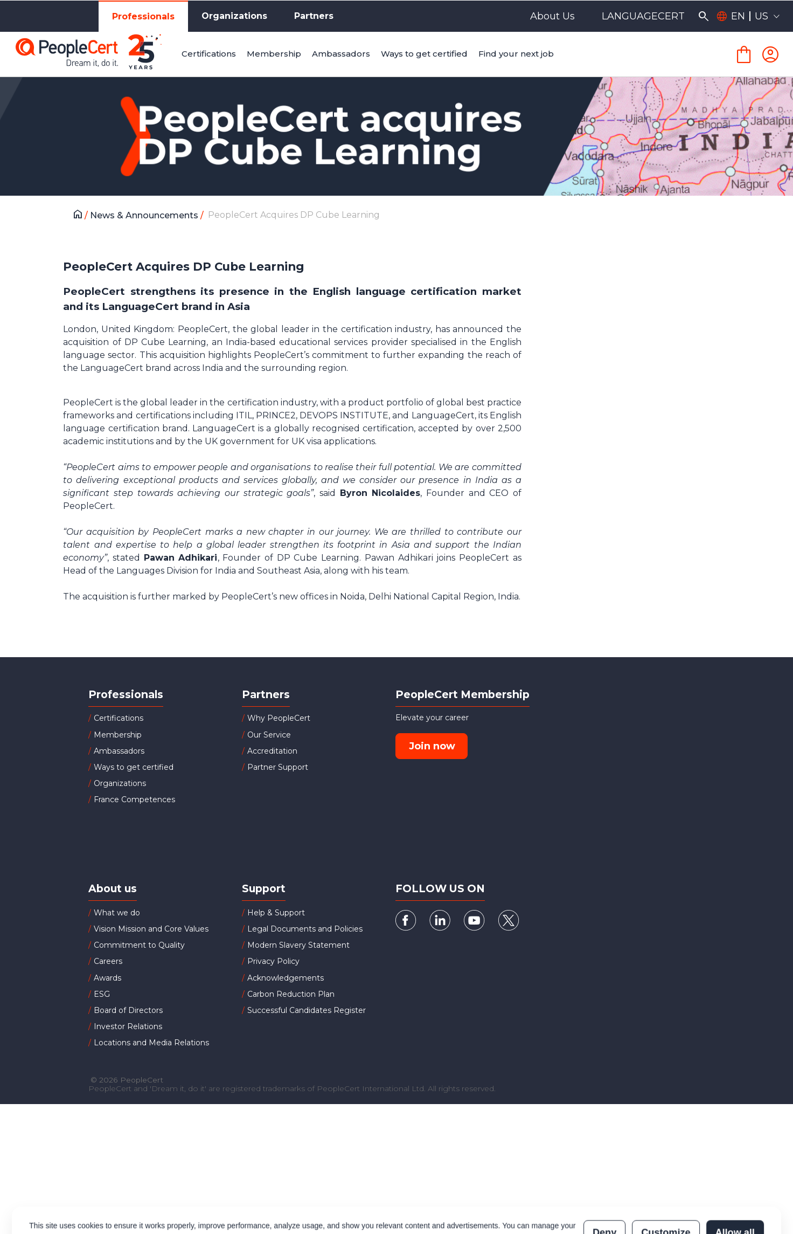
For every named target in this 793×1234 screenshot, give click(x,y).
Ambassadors (119, 751)
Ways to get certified (133, 767)
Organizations (234, 16)
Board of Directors (128, 1010)
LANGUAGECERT (643, 16)
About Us (552, 16)
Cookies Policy (164, 1192)
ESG (102, 994)
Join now (432, 746)
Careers (108, 961)
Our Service (269, 735)
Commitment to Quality (139, 945)
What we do (117, 913)
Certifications (118, 718)
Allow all (735, 1186)
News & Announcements (145, 215)
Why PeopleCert (278, 718)
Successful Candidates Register (306, 1010)
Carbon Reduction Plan (291, 994)
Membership (118, 735)
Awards (107, 978)
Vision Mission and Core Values (151, 929)
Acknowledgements (285, 978)
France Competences (134, 799)
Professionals (143, 16)
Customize (665, 1186)
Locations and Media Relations (151, 1042)
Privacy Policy (273, 961)
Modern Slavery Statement (298, 945)
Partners (313, 16)
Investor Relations (128, 1026)
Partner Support (277, 767)
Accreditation (272, 751)
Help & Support (276, 913)
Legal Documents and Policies (305, 929)
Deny (604, 1186)
